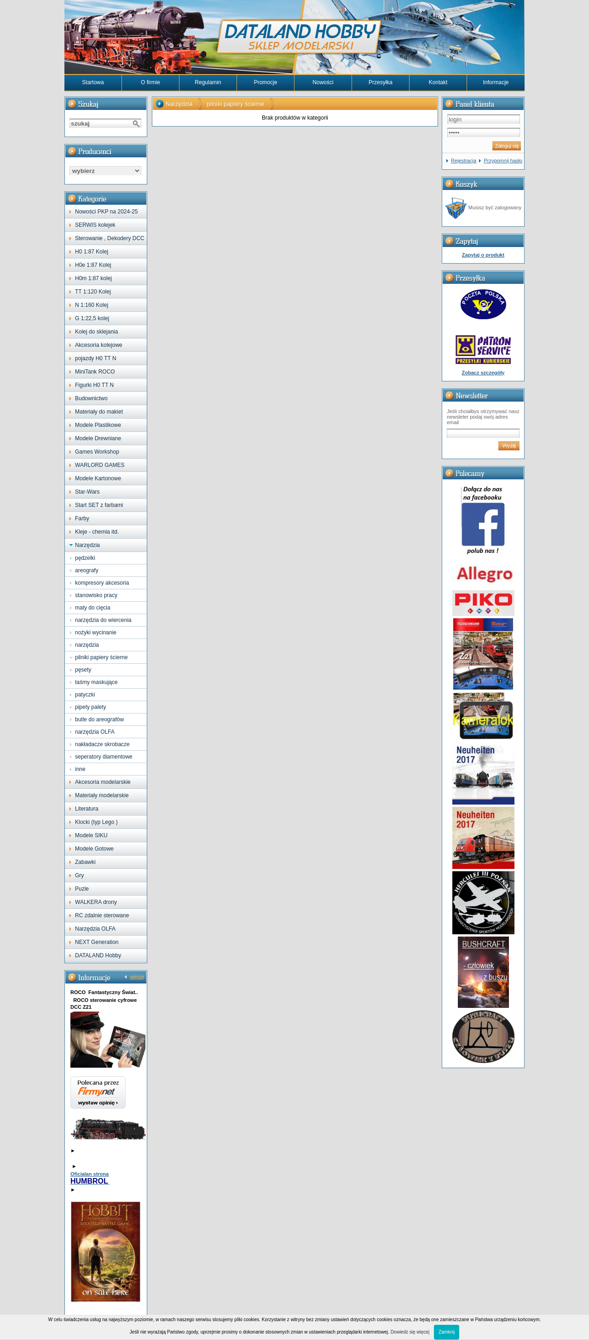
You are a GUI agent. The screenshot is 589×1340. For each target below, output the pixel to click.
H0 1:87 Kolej (91, 251)
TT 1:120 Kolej (93, 291)
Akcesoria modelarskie (103, 782)
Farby (82, 518)
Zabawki (85, 862)
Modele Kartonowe (98, 478)
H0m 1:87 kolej (93, 278)
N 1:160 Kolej (91, 305)
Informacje (495, 82)
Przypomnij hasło (503, 160)
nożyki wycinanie (95, 632)
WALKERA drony (96, 902)
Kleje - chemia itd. (97, 532)
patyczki (85, 694)
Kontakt (438, 82)
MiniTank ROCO (95, 371)
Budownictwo (91, 398)
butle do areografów (99, 719)
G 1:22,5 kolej (92, 318)
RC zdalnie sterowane (102, 915)
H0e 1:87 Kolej (93, 265)
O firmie (150, 82)
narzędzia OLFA (95, 732)
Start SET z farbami (99, 505)
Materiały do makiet (99, 411)
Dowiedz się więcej (410, 1331)
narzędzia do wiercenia (103, 620)
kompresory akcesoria (102, 583)
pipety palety (90, 707)
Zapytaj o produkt (483, 255)
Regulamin (208, 82)
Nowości (322, 82)
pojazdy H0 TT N (95, 358)
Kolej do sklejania (96, 331)
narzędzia (87, 645)
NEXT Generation (97, 942)
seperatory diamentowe (104, 756)
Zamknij (447, 1331)
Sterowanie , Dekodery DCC (109, 238)
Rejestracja (463, 160)
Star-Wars (87, 492)
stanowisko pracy (96, 595)
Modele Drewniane (98, 438)
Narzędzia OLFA (95, 929)
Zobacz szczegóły (483, 372)
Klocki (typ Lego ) (96, 822)
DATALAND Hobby (98, 955)
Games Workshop (97, 452)
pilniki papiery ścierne (101, 657)
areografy (86, 570)
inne (80, 769)
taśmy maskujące (96, 682)
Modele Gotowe (94, 848)
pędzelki (85, 558)
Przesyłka (381, 82)
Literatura (86, 808)
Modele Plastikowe (98, 425)
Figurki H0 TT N (94, 385)
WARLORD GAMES (100, 465)
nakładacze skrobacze (102, 744)
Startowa (93, 82)
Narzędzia (87, 545)
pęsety (83, 670)
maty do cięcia (92, 607)
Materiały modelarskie (102, 795)
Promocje (265, 82)
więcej (137, 976)
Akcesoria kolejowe (98, 345)
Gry (79, 875)
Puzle (82, 889)
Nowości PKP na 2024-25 (106, 211)
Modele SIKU (91, 835)
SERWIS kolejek (95, 225)
